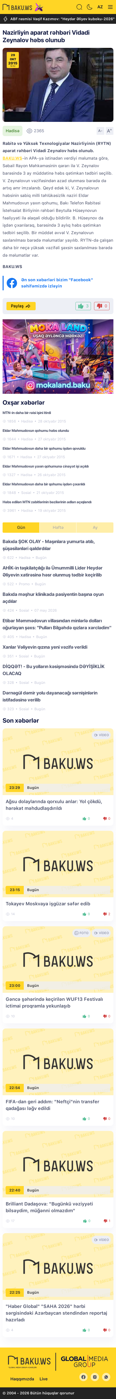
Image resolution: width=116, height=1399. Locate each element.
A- (100, 131)
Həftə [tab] (58, 527)
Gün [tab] (21, 527)
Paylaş (21, 306)
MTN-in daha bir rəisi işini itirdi (27, 413)
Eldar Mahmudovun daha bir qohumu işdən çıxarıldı (44, 484)
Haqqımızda (22, 1378)
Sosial (26, 493)
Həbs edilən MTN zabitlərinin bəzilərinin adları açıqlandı (47, 502)
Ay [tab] (95, 527)
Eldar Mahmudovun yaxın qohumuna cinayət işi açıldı (46, 466)
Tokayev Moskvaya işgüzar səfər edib (48, 903)
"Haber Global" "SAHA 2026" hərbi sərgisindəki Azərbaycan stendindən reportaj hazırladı (56, 1313)
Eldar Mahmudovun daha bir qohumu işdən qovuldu (44, 448)
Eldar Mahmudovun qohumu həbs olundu (36, 430)
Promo (24, 584)
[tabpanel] (58, 625)
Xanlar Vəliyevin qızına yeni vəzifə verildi (45, 647)
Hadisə (12, 130)
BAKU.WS (12, 158)
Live (44, 1378)
